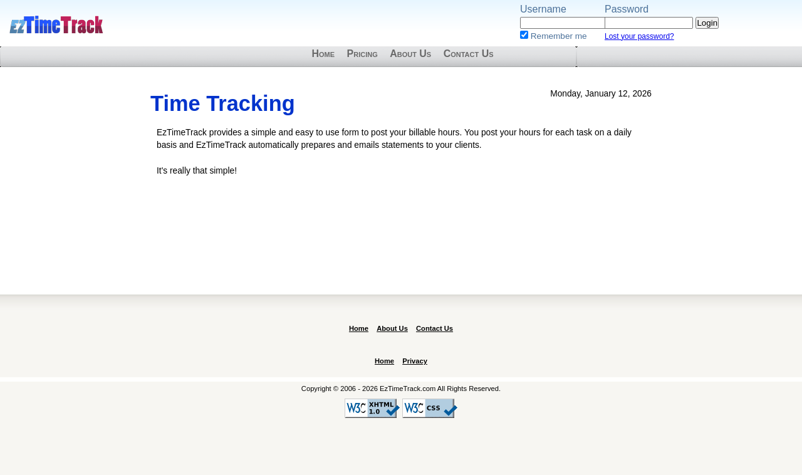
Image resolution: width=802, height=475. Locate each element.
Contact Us (469, 53)
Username (543, 9)
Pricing (362, 53)
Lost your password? (639, 36)
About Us (410, 53)
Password (626, 9)
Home (323, 53)
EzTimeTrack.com (56, 25)
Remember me (559, 36)
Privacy (414, 361)
